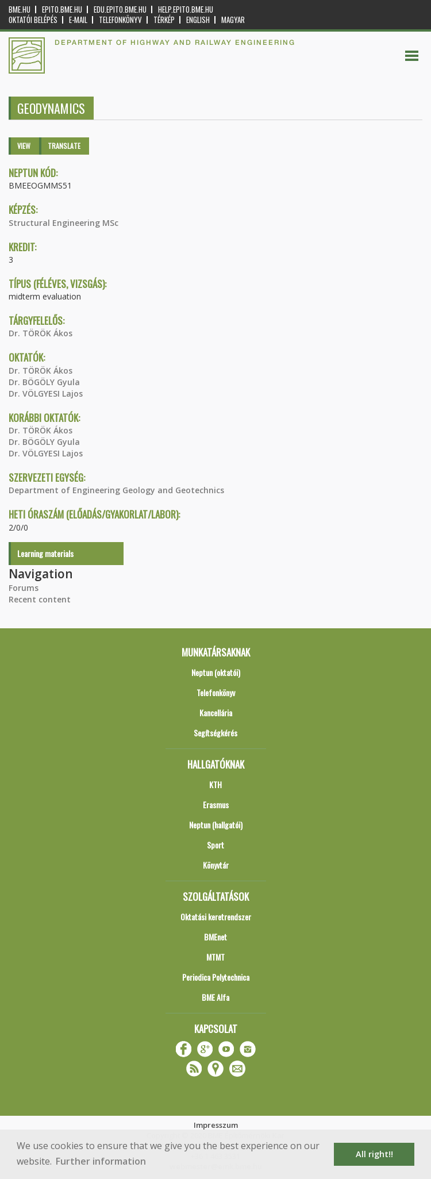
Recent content (40, 599)
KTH (215, 784)
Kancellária (215, 712)
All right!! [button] (374, 1154)
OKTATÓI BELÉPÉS (33, 20)
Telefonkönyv (120, 20)
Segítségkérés (215, 733)
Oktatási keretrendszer (215, 917)
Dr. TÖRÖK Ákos (40, 333)
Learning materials (45, 553)
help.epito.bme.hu (185, 9)
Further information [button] (101, 1161)
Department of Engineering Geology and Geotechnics (116, 490)
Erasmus (216, 804)
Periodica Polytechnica (215, 977)
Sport (215, 845)
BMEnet (215, 937)
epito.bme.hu (62, 9)
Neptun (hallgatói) (216, 825)
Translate (64, 146)
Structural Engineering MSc (63, 222)
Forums (24, 587)
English (198, 20)
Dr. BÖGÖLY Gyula (44, 382)
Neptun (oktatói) (215, 672)
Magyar (233, 20)
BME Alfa (215, 997)
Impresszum (216, 1125)
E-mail (78, 20)
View (23, 146)
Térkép (164, 20)
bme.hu (19, 9)
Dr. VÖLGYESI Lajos (46, 393)
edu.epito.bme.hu (120, 9)
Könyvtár (216, 865)
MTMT (215, 957)
